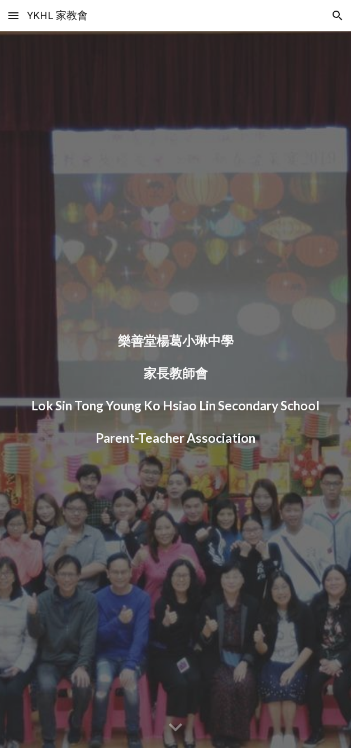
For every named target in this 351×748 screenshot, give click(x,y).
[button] (13, 15)
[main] (175, 389)
